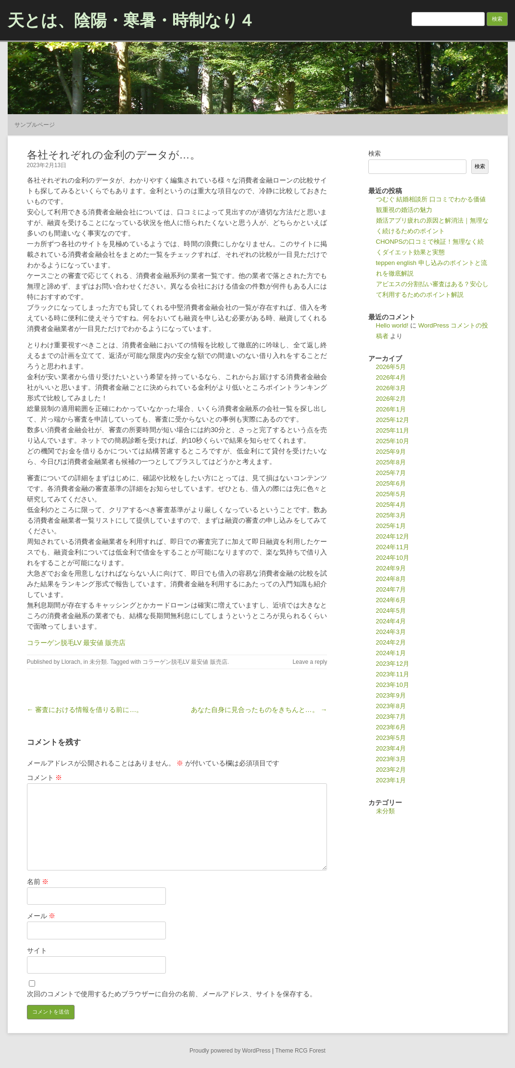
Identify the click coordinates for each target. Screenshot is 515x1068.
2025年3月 (391, 515)
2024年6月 (391, 600)
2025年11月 (392, 430)
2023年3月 (391, 759)
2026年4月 (391, 377)
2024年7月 (391, 589)
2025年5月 (391, 494)
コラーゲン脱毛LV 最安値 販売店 (76, 642)
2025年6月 (391, 483)
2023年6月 (391, 727)
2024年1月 (391, 653)
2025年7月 (391, 472)
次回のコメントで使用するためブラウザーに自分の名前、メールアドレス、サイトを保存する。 (171, 994)
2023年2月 (391, 769)
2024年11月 (392, 547)
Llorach (71, 662)
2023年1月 (391, 780)
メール (41, 916)
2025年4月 (391, 504)
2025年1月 (391, 525)
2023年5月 (391, 737)
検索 (374, 153)
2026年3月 (391, 388)
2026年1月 (391, 409)
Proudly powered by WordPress (230, 1050)
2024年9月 (391, 568)
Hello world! (392, 325)
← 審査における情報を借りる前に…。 (85, 709)
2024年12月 (392, 536)
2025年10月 (392, 441)
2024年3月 (391, 631)
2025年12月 (392, 419)
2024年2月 (391, 642)
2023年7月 (391, 716)
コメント (45, 777)
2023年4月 (391, 748)
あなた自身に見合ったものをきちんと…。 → (259, 709)
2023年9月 (391, 695)
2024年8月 (391, 578)
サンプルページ (34, 124)
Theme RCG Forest (300, 1050)
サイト (37, 950)
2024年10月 (392, 557)
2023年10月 (392, 684)
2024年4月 (391, 621)
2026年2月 (391, 398)
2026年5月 (391, 366)
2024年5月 (391, 610)
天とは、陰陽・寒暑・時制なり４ (131, 20)
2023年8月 (391, 706)
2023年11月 (392, 674)
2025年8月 (391, 462)
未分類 (98, 662)
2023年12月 (392, 663)
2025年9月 (391, 451)
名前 (38, 881)
